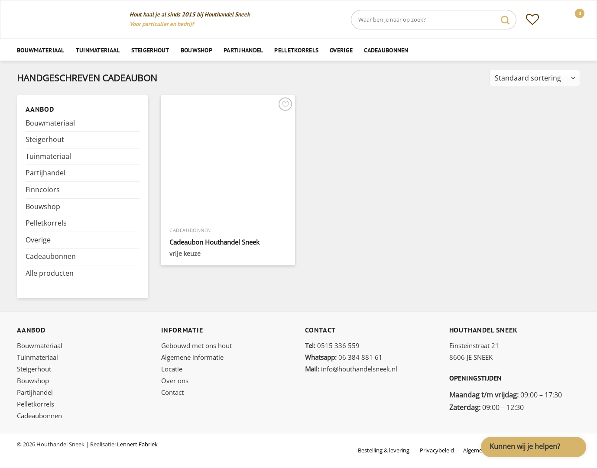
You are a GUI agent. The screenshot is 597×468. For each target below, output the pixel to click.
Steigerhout (150, 50)
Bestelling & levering (383, 450)
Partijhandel (243, 50)
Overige (341, 50)
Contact (172, 392)
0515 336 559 (332, 345)
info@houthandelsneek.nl (351, 369)
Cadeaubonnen (386, 50)
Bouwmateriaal (41, 50)
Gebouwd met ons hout (196, 345)
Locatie (171, 369)
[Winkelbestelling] (535, 78)
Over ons (174, 380)
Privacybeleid (437, 450)
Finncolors (43, 189)
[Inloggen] (552, 19)
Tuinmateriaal (98, 50)
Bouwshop (196, 50)
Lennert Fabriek (137, 444)
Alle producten (50, 273)
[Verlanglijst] (532, 19)
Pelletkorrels (296, 50)
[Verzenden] (505, 20)
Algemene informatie (192, 357)
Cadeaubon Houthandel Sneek (214, 242)
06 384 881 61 (344, 357)
